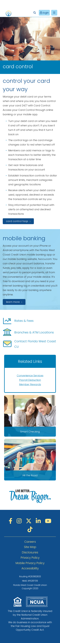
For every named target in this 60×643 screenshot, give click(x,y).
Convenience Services (30, 375)
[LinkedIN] (39, 521)
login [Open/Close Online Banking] (45, 12)
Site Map (30, 547)
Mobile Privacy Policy (30, 563)
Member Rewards (30, 384)
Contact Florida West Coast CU (29, 344)
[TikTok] (30, 529)
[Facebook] (11, 521)
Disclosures (30, 552)
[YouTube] (48, 521)
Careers (30, 542)
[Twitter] (29, 521)
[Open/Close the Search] (34, 13)
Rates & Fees (18, 320)
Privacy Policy (30, 558)
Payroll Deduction (30, 380)
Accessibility (30, 568)
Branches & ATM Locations (28, 332)
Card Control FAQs (17, 221)
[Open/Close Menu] (54, 13)
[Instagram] (20, 521)
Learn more (13, 302)
